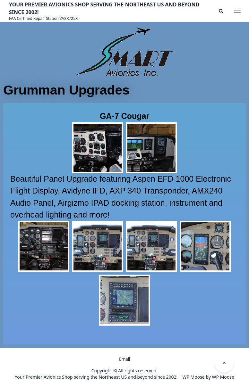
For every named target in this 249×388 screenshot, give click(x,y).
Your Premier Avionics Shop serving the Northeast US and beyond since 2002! (96, 377)
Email (124, 359)
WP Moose (193, 377)
